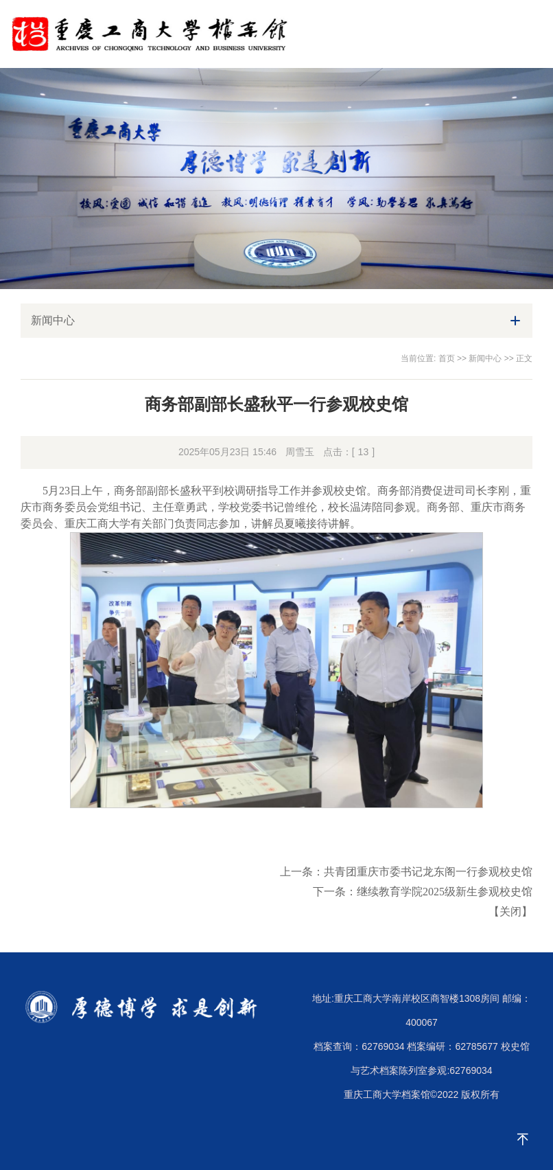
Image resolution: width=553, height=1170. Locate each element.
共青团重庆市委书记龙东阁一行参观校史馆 (428, 872)
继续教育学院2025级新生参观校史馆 (444, 891)
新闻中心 (485, 358)
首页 (446, 358)
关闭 (510, 911)
